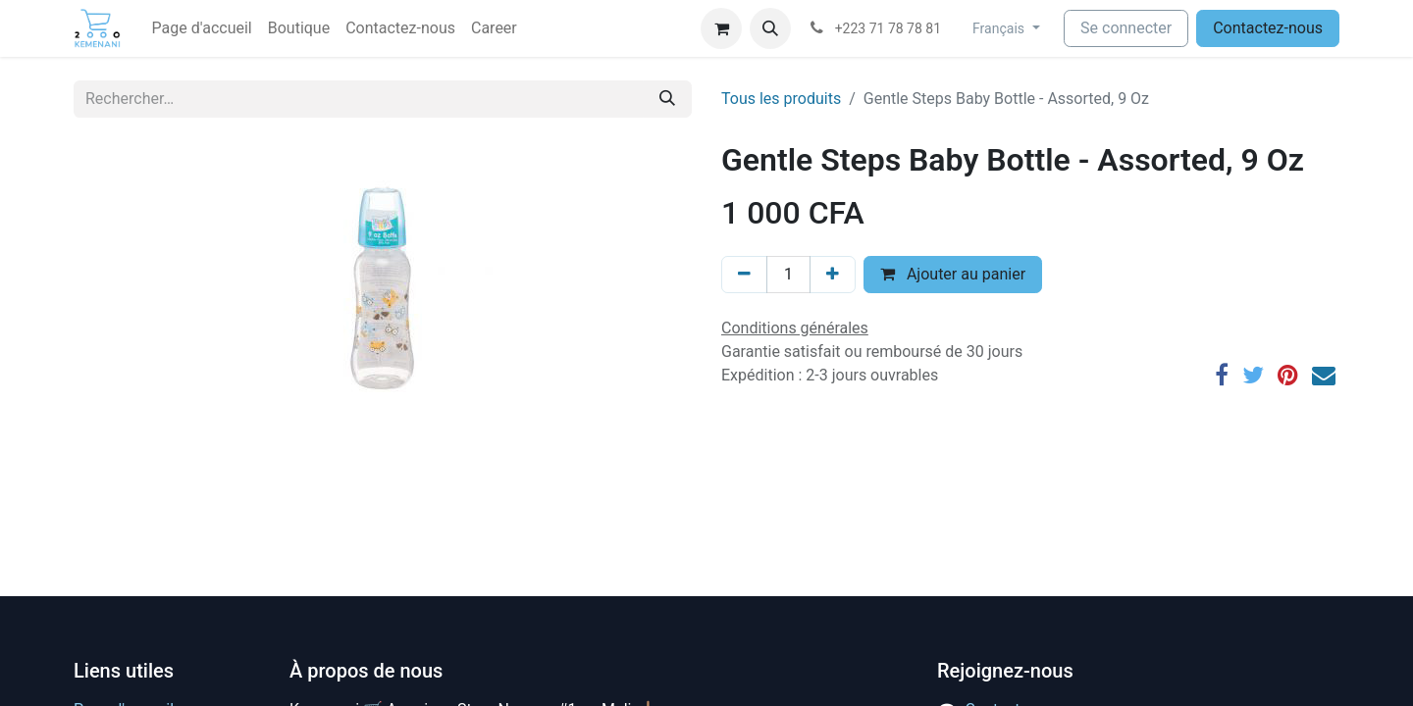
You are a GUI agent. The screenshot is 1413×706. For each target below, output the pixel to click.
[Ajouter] (833, 274)
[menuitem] (202, 28)
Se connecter (1126, 28)
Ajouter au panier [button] (952, 274)
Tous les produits (781, 98)
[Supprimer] (744, 274)
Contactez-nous (1268, 28)
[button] (770, 28)
